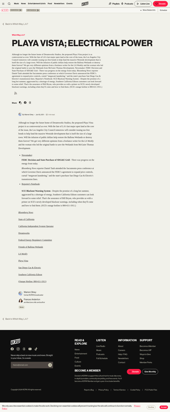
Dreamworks (24, 233)
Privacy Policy (102, 390)
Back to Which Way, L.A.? (15, 24)
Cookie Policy (134, 390)
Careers (121, 350)
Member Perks (146, 362)
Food (50, 3)
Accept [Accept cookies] (164, 407)
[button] (16, 10)
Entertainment (81, 353)
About (120, 346)
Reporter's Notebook (30, 184)
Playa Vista (23, 261)
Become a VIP (145, 350)
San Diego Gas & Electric (29, 268)
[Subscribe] (50, 365)
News (23, 3)
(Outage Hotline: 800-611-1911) (32, 281)
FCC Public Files (149, 390)
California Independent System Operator (36, 226)
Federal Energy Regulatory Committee (35, 240)
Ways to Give (145, 354)
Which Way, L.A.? (18, 35)
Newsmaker (27, 155)
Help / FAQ (122, 354)
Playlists (114, 3)
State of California (26, 219)
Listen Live (143, 3)
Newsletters (59, 3)
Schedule (163, 10)
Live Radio (100, 346)
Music (16, 3)
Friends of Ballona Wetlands (30, 247)
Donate (160, 3)
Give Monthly (150, 371)
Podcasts (127, 3)
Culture (78, 362)
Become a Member (148, 346)
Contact (121, 362)
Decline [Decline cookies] (151, 407)
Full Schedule (102, 358)
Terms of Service (118, 390)
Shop (142, 358)
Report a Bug (89, 390)
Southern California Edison (30, 274)
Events (69, 3)
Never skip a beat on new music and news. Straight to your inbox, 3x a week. (32, 356)
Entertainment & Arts (37, 3)
